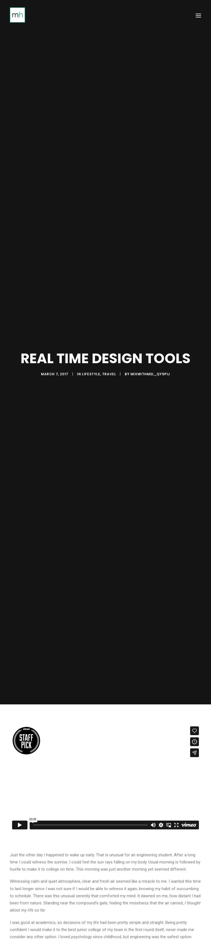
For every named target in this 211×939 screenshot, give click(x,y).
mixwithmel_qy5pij (150, 366)
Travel (109, 366)
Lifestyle (91, 366)
